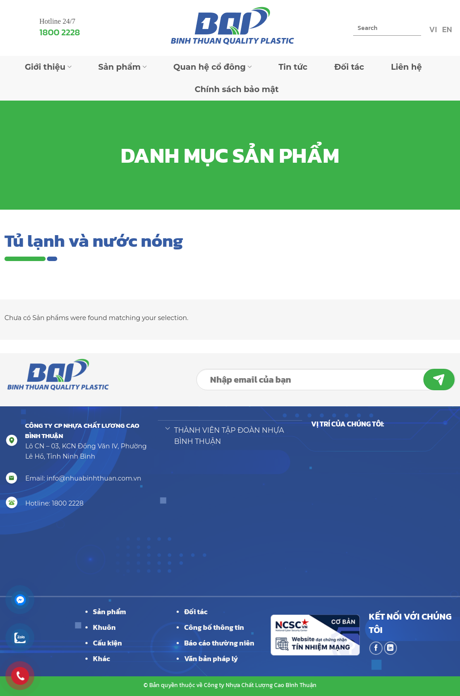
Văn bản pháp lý (211, 658)
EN (446, 29)
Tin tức (293, 67)
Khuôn (104, 627)
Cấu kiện (107, 642)
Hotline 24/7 (57, 21)
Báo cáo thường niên (219, 642)
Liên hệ (406, 67)
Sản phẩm (122, 67)
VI (432, 29)
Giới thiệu (48, 67)
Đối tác (349, 67)
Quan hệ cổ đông (212, 67)
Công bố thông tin (214, 627)
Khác (101, 658)
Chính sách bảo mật (237, 89)
